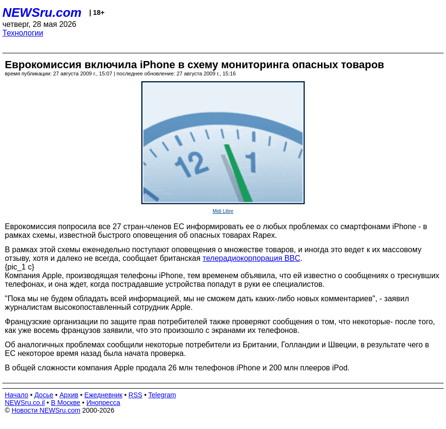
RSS (135, 395)
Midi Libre (222, 211)
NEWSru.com (42, 12)
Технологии (22, 33)
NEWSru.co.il (25, 402)
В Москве (65, 402)
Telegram (162, 395)
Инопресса (104, 402)
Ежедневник (104, 395)
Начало (16, 395)
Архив (69, 395)
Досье (43, 395)
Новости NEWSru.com (46, 410)
